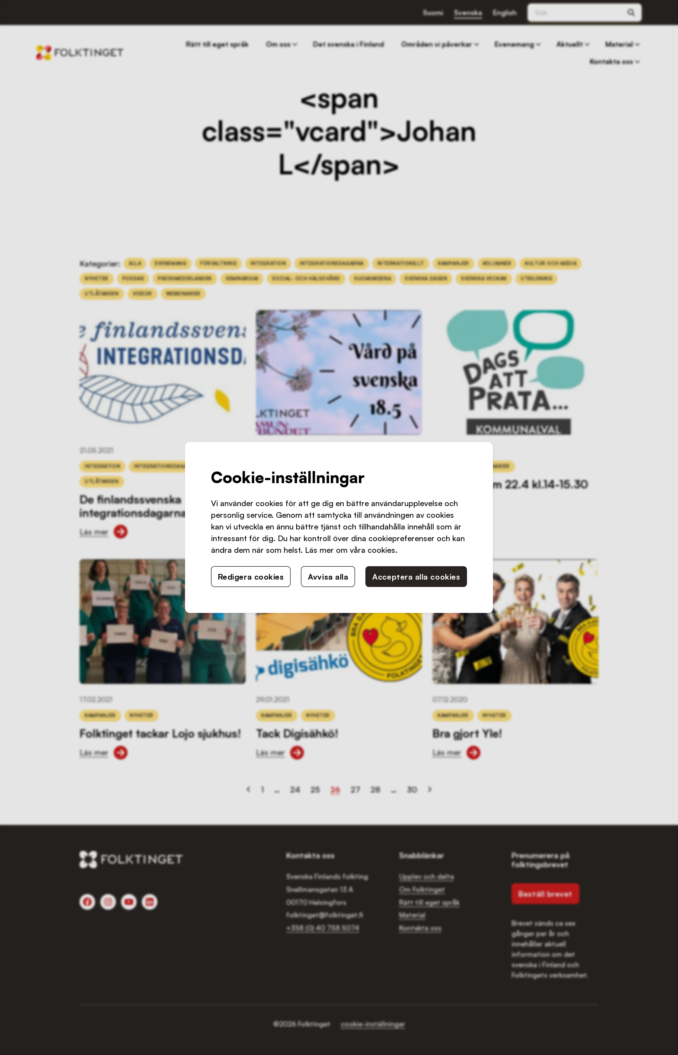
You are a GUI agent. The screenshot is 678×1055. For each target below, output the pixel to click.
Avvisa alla (328, 576)
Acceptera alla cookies (416, 576)
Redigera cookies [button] (251, 576)
